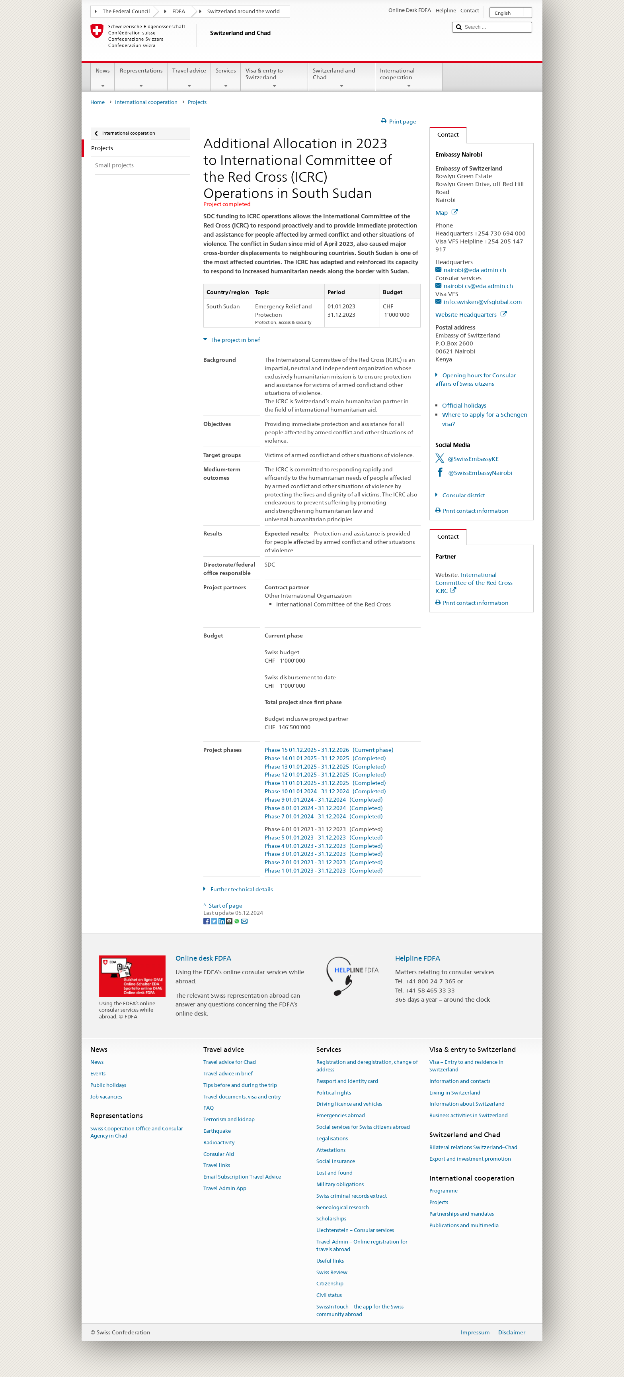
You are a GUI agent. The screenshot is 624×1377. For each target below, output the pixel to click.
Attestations (330, 1150)
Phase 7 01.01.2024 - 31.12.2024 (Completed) (324, 817)
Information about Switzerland (467, 1104)
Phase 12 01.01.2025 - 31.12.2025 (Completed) (325, 775)
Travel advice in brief (228, 1074)
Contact (444, 134)
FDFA (178, 11)
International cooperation (409, 78)
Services (225, 78)
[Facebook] (207, 920)
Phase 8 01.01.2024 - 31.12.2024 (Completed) (324, 808)
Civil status (329, 1295)
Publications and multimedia (464, 1225)
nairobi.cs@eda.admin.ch (478, 286)
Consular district (463, 495)
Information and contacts (459, 1081)
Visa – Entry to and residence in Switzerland (466, 1066)
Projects (438, 1202)
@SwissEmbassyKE (473, 459)
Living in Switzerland (454, 1093)
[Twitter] (214, 920)
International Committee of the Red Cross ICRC (474, 582)
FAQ (208, 1108)
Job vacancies (106, 1097)
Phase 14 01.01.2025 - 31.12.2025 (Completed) (325, 758)
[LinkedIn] (222, 920)
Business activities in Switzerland (468, 1115)
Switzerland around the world (243, 11)
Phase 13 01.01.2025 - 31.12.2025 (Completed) (325, 767)
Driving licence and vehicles (349, 1104)
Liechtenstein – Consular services (355, 1231)
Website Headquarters (471, 314)
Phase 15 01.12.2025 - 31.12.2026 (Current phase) (329, 750)
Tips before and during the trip (240, 1085)
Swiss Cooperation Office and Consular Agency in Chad (136, 1132)
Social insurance (335, 1162)
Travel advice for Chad (229, 1062)
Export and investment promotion (470, 1159)
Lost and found (334, 1173)
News (102, 78)
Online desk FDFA (203, 958)
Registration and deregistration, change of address (367, 1066)
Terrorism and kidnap (229, 1119)
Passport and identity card (347, 1081)
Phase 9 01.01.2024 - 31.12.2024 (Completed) (324, 800)
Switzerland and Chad (341, 78)
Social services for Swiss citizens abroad (363, 1127)
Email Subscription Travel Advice (242, 1177)
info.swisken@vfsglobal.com (483, 302)
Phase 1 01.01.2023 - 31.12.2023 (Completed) (324, 871)
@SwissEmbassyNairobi (480, 473)
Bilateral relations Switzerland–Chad (473, 1147)
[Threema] (230, 920)
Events (97, 1074)
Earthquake (217, 1131)
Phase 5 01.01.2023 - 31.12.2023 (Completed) (324, 838)
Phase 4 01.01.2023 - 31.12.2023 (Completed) (324, 846)
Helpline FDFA (417, 958)
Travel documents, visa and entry (242, 1097)
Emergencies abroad (340, 1115)
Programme (443, 1191)
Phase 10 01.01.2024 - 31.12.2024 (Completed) (325, 791)
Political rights (333, 1093)
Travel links (216, 1166)
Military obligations (340, 1184)
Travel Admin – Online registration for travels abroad (362, 1245)
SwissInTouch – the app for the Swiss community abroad (360, 1310)
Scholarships (331, 1219)
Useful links (330, 1261)
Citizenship (329, 1284)
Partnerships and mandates (461, 1214)
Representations (141, 78)
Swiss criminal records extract (351, 1196)
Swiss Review (331, 1272)
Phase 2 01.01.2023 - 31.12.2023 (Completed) (324, 862)
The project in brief (234, 340)
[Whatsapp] (237, 920)
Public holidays (108, 1085)
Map (446, 212)
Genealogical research (342, 1207)
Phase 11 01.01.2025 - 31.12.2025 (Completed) (325, 783)
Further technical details (241, 889)
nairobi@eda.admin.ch (475, 270)
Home (97, 102)
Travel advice (189, 78)
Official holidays (464, 405)
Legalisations (332, 1139)
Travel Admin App (224, 1188)
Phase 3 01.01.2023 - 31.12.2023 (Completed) (324, 854)
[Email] (244, 920)
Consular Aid (218, 1154)
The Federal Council (126, 11)
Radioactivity (218, 1143)
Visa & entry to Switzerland (274, 78)
